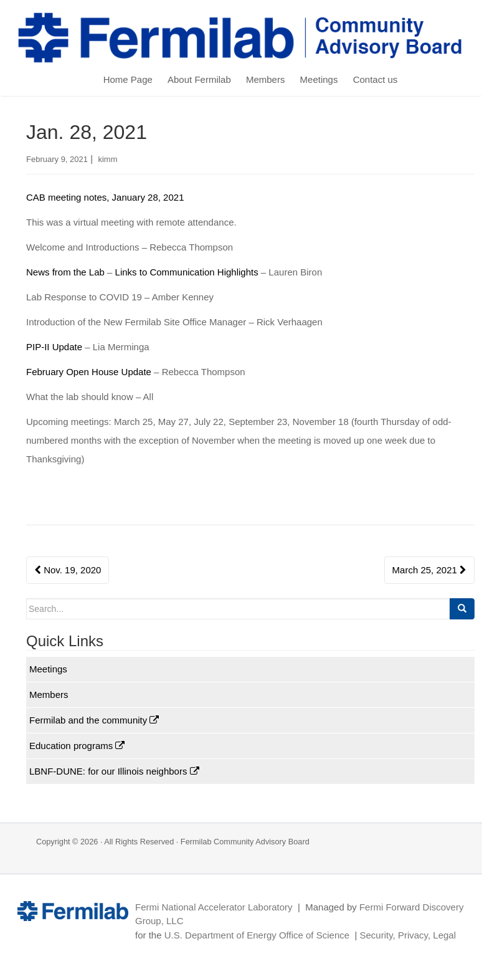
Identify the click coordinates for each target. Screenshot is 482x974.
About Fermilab (199, 79)
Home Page (128, 79)
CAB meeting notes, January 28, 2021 (105, 197)
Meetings (319, 79)
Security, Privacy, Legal (407, 935)
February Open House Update (88, 371)
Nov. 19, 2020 (67, 570)
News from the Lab (65, 272)
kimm (107, 159)
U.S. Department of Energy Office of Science (256, 935)
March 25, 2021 (429, 570)
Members (265, 79)
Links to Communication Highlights (186, 272)
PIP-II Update (54, 346)
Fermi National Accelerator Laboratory (214, 907)
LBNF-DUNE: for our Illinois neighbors (114, 771)
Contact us (375, 79)
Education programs (77, 745)
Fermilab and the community (94, 720)
